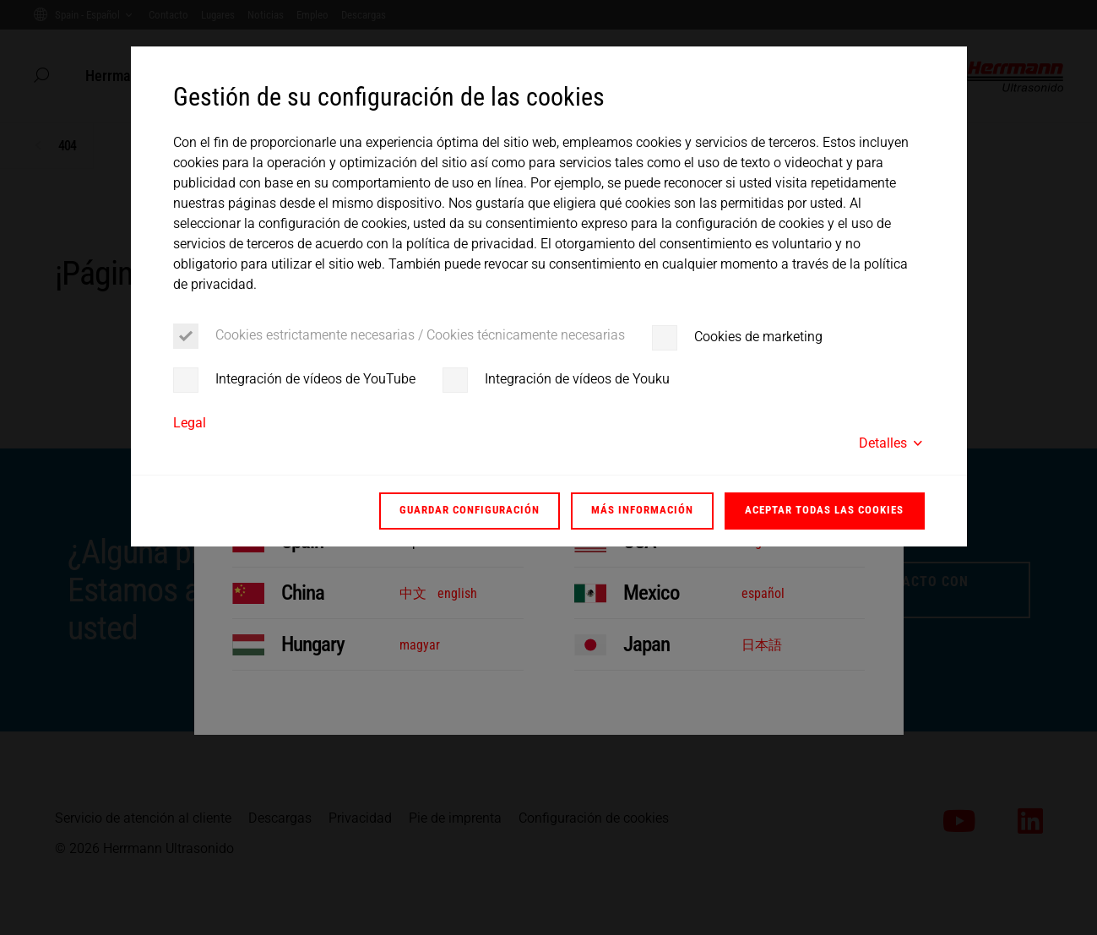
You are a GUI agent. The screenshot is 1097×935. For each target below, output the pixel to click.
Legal (189, 423)
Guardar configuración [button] (469, 509)
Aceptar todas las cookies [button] (824, 509)
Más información (642, 509)
